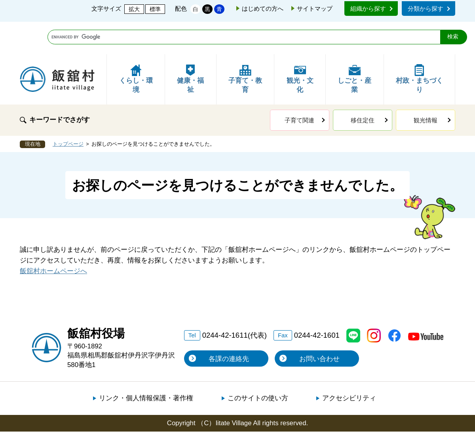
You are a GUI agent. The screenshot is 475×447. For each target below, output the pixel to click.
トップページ (68, 111)
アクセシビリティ (349, 365)
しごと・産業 (354, 46)
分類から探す (425, 8)
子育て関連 (299, 87)
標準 (155, 9)
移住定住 (362, 87)
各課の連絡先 (229, 326)
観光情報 (425, 87)
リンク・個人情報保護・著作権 (146, 365)
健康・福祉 (190, 46)
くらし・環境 (136, 46)
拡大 (134, 9)
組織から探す (368, 8)
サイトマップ (314, 8)
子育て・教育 (245, 46)
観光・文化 (300, 46)
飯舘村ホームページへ (53, 238)
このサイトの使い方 (258, 365)
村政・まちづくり (419, 46)
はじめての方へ (262, 8)
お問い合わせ (319, 326)
